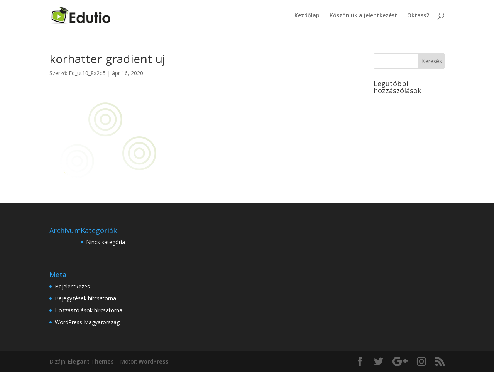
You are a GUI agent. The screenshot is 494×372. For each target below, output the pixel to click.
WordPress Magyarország (87, 322)
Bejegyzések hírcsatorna (85, 298)
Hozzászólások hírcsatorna (88, 310)
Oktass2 (418, 16)
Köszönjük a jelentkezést (363, 16)
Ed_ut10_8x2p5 (87, 73)
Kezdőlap (307, 16)
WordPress (154, 361)
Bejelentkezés (72, 286)
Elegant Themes (91, 361)
